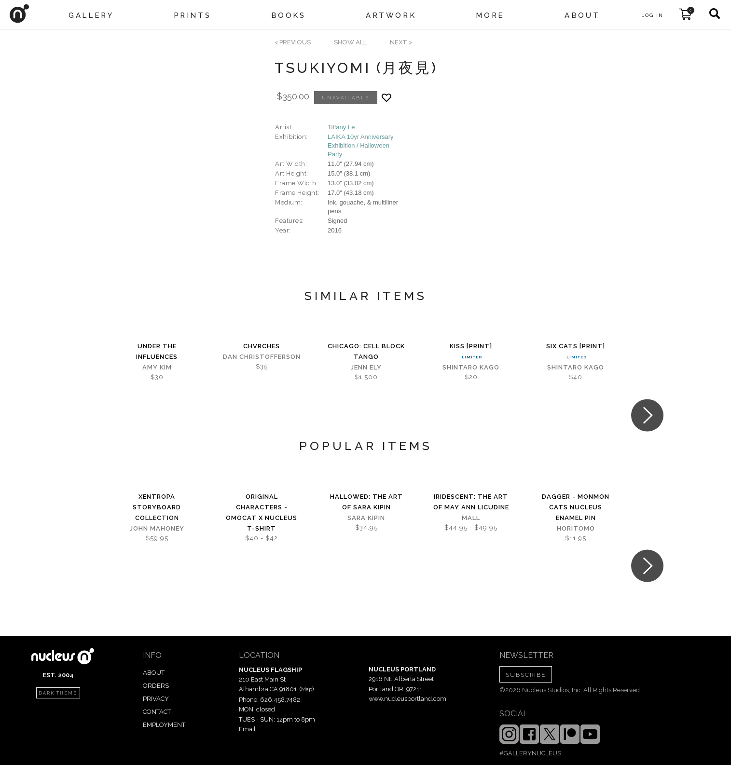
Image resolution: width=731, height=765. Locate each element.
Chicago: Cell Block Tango (366, 351)
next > (401, 42)
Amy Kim (157, 367)
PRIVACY (156, 698)
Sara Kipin (366, 517)
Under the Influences (157, 351)
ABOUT (154, 672)
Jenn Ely (366, 367)
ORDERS (156, 685)
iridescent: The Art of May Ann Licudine (471, 502)
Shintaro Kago (470, 367)
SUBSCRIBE (526, 674)
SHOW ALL (350, 42)
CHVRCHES (261, 346)
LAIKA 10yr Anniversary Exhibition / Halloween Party (361, 145)
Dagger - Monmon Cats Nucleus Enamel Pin (575, 507)
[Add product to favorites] (386, 98)
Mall (471, 517)
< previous (293, 42)
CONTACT (157, 711)
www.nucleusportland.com (407, 698)
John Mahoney (157, 528)
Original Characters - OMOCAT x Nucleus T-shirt (261, 512)
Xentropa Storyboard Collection (157, 507)
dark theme (58, 693)
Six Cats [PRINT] (575, 346)
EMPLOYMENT (164, 724)
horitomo (576, 528)
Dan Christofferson (262, 356)
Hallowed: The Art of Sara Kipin (366, 502)
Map (306, 689)
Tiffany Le (341, 127)
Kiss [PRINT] (471, 346)
